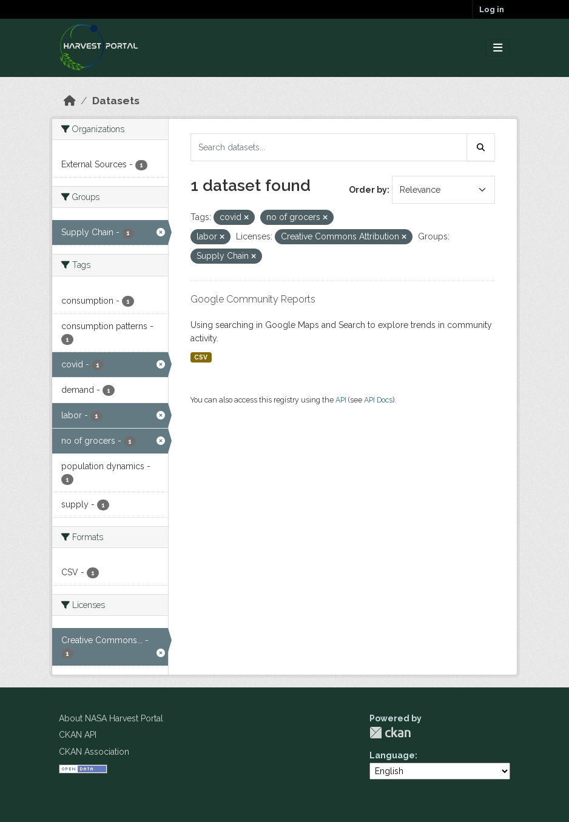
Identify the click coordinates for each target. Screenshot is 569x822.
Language (392, 755)
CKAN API (77, 735)
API (340, 399)
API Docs (378, 399)
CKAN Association (94, 752)
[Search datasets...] (328, 147)
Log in (491, 9)
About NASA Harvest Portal (111, 718)
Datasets (116, 101)
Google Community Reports (252, 299)
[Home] (70, 101)
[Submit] (481, 147)
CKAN (390, 732)
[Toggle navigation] (497, 48)
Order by (368, 190)
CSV (200, 357)
